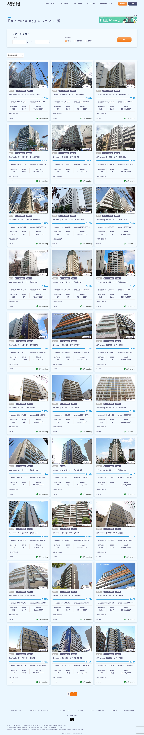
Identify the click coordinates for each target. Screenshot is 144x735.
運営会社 (80, 710)
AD (135, 15)
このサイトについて (65, 710)
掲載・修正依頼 (129, 710)
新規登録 (122, 4)
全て (69, 41)
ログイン (132, 4)
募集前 (79, 41)
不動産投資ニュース (106, 4)
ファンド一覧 (63, 4)
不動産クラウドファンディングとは (40, 710)
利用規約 (114, 710)
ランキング (91, 4)
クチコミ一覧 (77, 4)
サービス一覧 (49, 4)
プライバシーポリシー (97, 710)
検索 (124, 39)
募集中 (90, 41)
